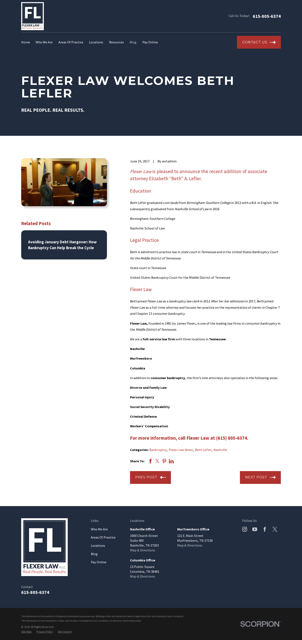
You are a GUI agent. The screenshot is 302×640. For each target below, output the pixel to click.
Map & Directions (142, 550)
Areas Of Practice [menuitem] (71, 42)
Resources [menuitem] (116, 42)
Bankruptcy (158, 450)
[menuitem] (26, 632)
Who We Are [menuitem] (44, 42)
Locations (98, 545)
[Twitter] (274, 529)
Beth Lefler (203, 450)
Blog (94, 554)
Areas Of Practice (103, 537)
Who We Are (99, 529)
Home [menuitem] (25, 42)
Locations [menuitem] (96, 42)
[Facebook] (264, 529)
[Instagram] (244, 529)
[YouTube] (254, 529)
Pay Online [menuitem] (150, 42)
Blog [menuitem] (133, 42)
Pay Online (98, 562)
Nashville (220, 450)
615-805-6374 (267, 16)
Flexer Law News (181, 450)
